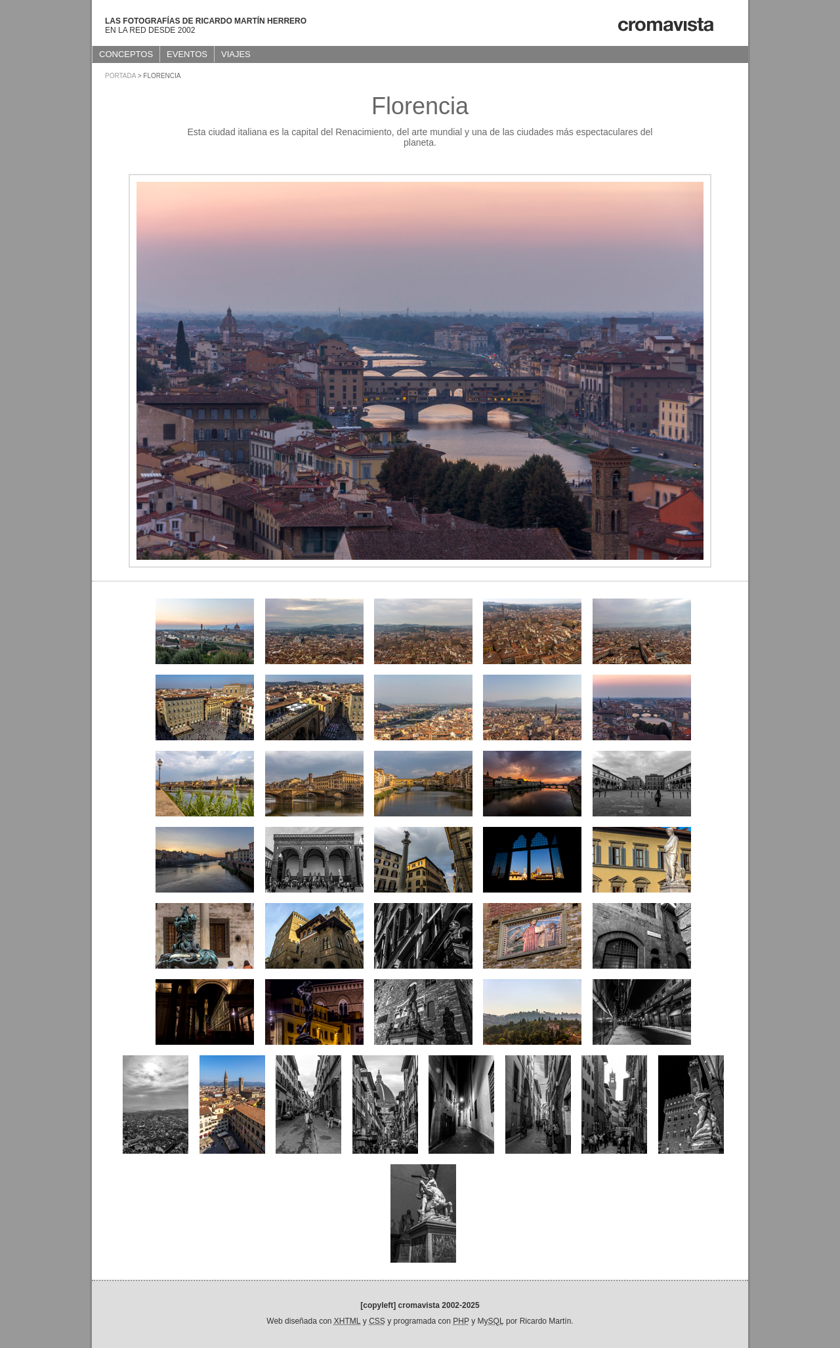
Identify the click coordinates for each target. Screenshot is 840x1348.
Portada (120, 75)
